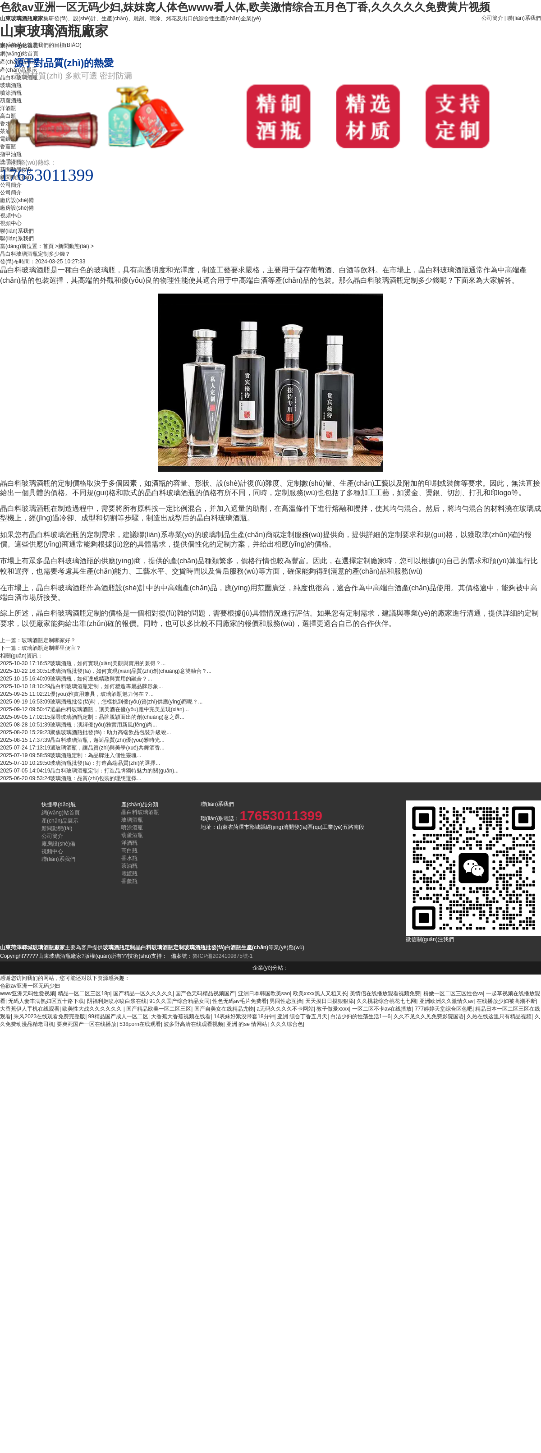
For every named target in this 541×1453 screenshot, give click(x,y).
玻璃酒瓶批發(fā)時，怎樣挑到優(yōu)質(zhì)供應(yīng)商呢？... (126, 702)
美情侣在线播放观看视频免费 (385, 993)
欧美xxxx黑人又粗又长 (320, 993)
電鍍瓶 (129, 873)
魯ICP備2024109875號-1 (222, 956)
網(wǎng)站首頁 (60, 812)
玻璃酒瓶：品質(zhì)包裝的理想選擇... (95, 778)
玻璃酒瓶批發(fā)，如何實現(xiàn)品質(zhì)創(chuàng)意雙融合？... (130, 671)
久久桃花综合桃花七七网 (386, 1001)
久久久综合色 (286, 1024)
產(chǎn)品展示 (59, 821)
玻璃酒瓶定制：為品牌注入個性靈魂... (95, 755)
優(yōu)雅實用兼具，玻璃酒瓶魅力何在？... (101, 694)
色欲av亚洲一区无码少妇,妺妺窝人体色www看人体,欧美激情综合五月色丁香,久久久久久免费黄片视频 (245, 7)
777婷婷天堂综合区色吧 (443, 1009)
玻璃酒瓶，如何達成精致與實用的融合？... (101, 679)
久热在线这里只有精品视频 (499, 1016)
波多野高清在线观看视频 (193, 1024)
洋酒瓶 (129, 843)
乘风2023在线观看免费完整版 (49, 1016)
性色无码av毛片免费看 (239, 1001)
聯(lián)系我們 (524, 18)
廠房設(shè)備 (17, 208)
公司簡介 (492, 18)
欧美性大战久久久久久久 (92, 1009)
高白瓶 (129, 850)
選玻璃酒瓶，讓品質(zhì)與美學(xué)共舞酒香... (107, 748)
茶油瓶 (129, 866)
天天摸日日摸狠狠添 (329, 1001)
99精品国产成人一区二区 (118, 1016)
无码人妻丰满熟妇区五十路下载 (46, 1001)
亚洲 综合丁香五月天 (302, 1016)
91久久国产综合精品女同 (179, 1001)
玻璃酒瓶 (132, 820)
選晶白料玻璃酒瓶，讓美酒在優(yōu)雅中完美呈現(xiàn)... (119, 709)
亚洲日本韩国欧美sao (264, 993)
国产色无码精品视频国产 (205, 993)
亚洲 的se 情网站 (246, 1024)
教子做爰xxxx (332, 1009)
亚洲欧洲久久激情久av (446, 1001)
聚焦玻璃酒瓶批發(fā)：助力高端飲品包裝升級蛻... (110, 732)
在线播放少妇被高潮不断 (506, 1001)
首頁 (48, 246)
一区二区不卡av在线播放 (382, 1009)
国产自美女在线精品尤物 (224, 1009)
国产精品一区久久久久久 (143, 993)
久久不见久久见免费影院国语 (429, 1016)
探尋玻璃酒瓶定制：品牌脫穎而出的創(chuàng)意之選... (117, 717)
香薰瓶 (129, 881)
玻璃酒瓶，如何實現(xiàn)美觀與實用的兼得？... (107, 663)
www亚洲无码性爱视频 (27, 993)
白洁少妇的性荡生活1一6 (360, 1016)
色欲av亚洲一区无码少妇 (30, 986)
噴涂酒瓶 (132, 827)
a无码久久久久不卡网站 (285, 1009)
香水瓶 (129, 858)
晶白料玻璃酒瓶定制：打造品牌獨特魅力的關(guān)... (114, 771)
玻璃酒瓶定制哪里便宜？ (51, 648)
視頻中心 (11, 223)
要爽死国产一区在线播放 (86, 1024)
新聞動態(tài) (73, 246)
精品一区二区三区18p (84, 993)
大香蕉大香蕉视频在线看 (181, 1016)
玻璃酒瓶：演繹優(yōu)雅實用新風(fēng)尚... (103, 725)
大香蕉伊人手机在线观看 (30, 1009)
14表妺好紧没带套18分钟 (244, 1016)
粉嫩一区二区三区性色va (453, 993)
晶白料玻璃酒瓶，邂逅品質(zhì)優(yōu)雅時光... (107, 740)
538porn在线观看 (140, 1024)
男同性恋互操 (286, 1001)
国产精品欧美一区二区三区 (158, 1009)
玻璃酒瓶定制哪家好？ (49, 640)
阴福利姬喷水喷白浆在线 (117, 1001)
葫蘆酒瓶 (132, 835)
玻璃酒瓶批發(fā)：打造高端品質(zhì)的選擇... (105, 763)
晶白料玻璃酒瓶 (140, 812)
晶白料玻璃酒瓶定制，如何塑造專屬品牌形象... (106, 686)
